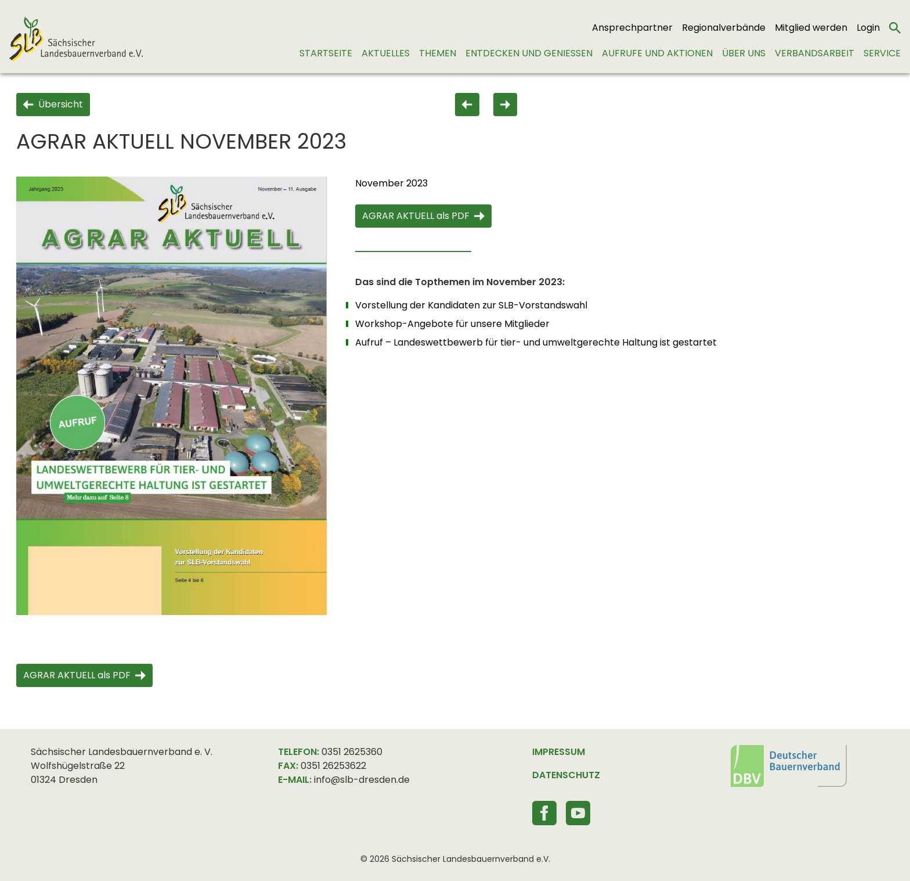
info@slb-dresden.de (362, 779)
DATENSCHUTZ (566, 775)
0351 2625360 (352, 751)
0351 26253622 (333, 765)
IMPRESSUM (558, 751)
